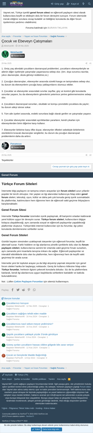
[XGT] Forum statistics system (18, 416)
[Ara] (89, 4)
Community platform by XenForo (25, 414)
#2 (90, 155)
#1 (90, 63)
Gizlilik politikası (39, 379)
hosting (39, 408)
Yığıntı (4, 408)
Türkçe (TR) (21, 375)
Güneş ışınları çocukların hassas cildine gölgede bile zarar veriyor (40, 344)
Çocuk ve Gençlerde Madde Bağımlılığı (26, 355)
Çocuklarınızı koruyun (17, 303)
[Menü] (4, 4)
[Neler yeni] (83, 4)
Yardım (52, 379)
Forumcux (16, 143)
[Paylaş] (86, 63)
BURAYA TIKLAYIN (57, 27)
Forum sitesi (85, 387)
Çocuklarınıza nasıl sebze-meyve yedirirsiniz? (29, 324)
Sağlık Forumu (12, 309)
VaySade (7, 375)
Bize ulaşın (7, 379)
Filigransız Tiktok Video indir (21, 408)
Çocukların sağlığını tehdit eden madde (26, 313)
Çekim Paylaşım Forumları (28, 281)
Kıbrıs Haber (49, 408)
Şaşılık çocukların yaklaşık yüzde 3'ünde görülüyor (32, 334)
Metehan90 (9, 46)
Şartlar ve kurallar (22, 379)
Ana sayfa (61, 379)
